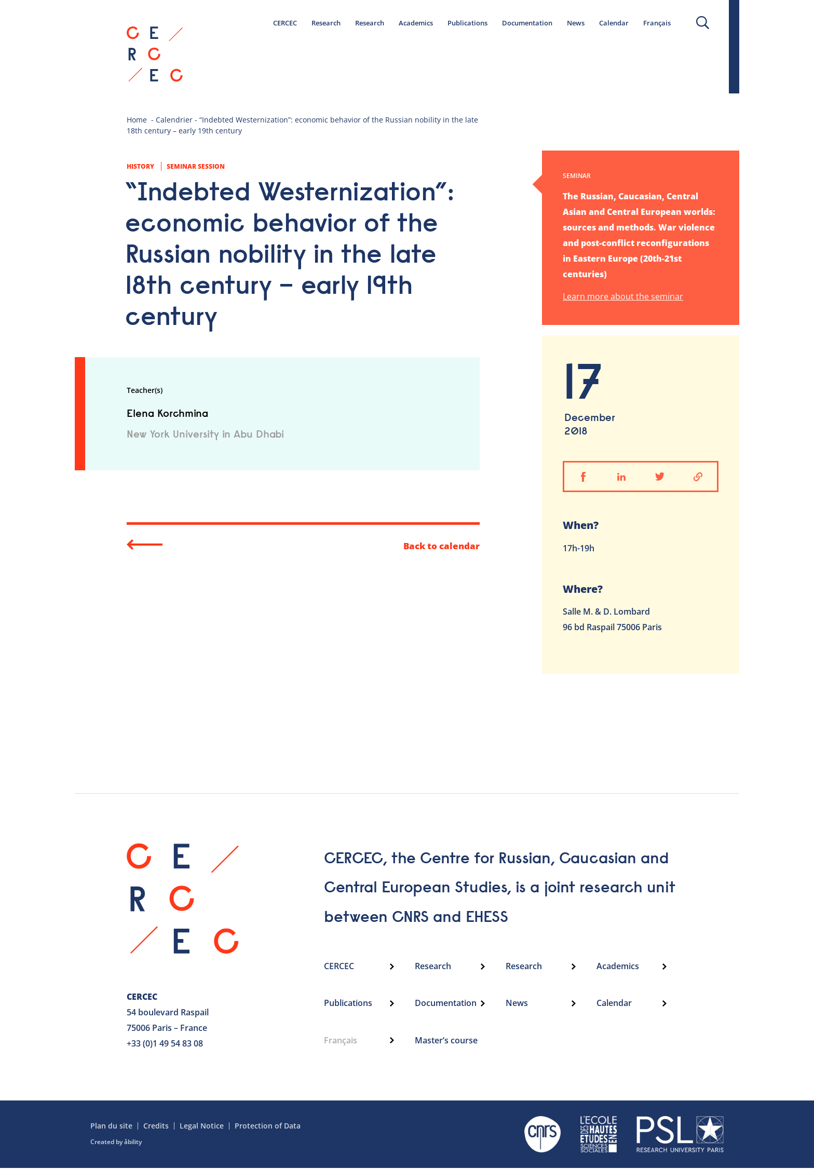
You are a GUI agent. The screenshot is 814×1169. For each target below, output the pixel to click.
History (140, 166)
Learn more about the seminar (623, 297)
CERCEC (285, 23)
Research (326, 23)
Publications (467, 23)
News (576, 23)
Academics (416, 23)
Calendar (614, 23)
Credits (156, 1127)
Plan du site (111, 1127)
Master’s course (446, 1041)
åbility (133, 1142)
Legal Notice (202, 1127)
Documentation (527, 23)
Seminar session (196, 166)
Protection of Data (268, 1127)
